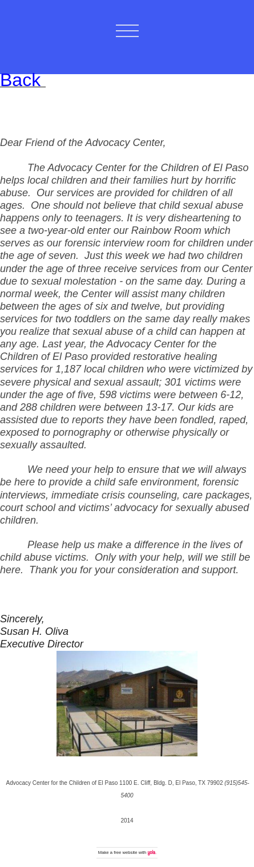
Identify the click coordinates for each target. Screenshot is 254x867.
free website (125, 852)
